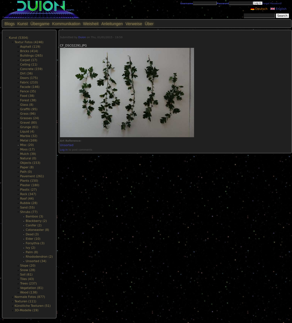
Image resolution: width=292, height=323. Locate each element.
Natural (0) (28, 158)
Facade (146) (29, 87)
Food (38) (27, 96)
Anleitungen (112, 23)
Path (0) (26, 172)
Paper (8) (27, 167)
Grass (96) (28, 113)
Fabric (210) (29, 82)
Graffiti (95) (28, 109)
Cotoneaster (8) (37, 230)
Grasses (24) (29, 118)
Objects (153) (30, 163)
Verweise (134, 23)
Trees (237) (28, 283)
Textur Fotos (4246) (29, 42)
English (278, 9)
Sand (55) (27, 207)
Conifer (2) (34, 225)
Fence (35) (28, 91)
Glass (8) (26, 104)
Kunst (22, 23)
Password (223, 3)
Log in (64, 149)
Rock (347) (28, 194)
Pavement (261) (32, 176)
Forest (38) (28, 100)
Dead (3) (32, 234)
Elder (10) (33, 239)
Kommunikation (66, 23)
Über (149, 23)
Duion (82, 37)
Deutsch (259, 9)
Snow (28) (27, 270)
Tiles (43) (27, 279)
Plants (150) (29, 180)
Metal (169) (28, 140)
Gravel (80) (28, 122)
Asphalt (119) (30, 46)
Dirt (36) (26, 73)
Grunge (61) (29, 127)
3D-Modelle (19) (27, 310)
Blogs (9, 23)
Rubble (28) (28, 203)
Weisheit (91, 23)
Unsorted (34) (36, 261)
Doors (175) (29, 78)
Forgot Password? (272, 3)
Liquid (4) (27, 131)
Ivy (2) (30, 247)
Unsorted (67, 145)
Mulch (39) (28, 154)
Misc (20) (27, 145)
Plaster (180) (29, 185)
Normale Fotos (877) (30, 297)
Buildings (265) (31, 55)
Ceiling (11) (28, 64)
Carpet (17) (28, 60)
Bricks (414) (29, 51)
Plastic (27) (28, 189)
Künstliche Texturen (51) (33, 306)
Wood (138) (28, 292)
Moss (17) (27, 149)
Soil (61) (26, 274)
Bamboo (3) (34, 216)
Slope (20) (27, 265)
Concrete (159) (31, 69)
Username (186, 3)
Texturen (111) (25, 301)
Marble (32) (28, 136)
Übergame (40, 23)
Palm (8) (32, 252)
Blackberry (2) (36, 221)
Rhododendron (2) (39, 256)
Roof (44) (27, 198)
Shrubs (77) (28, 212)
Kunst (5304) (18, 37)
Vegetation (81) (31, 288)
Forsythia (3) (35, 243)
